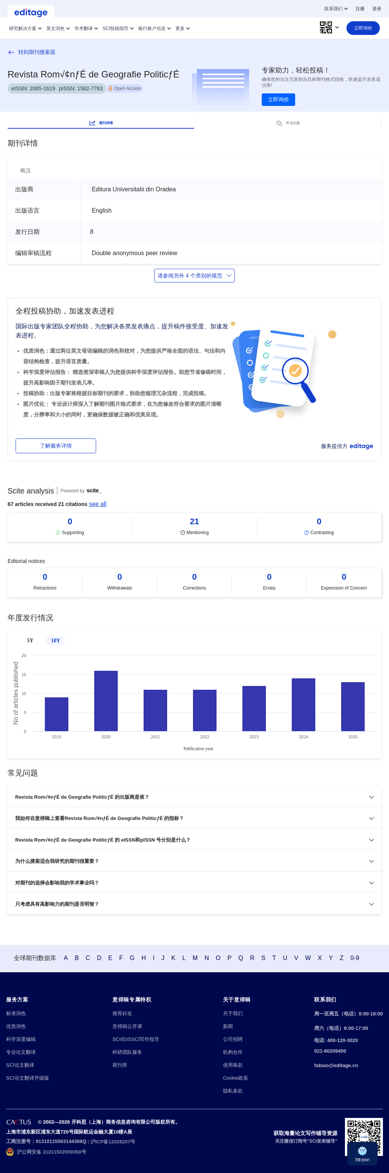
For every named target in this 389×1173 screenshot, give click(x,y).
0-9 (366, 958)
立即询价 (278, 99)
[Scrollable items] (194, 527)
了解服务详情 (56, 446)
